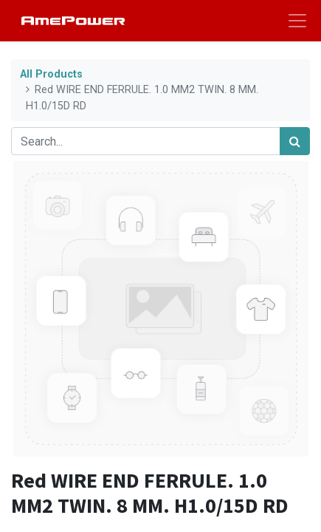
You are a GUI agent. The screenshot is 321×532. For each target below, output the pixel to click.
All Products (51, 74)
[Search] (295, 141)
